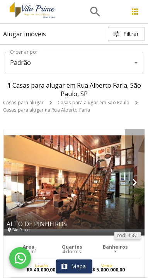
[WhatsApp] (20, 258)
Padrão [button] (20, 62)
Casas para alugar (23, 102)
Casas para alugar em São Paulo (93, 102)
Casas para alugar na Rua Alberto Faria (46, 110)
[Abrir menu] (135, 11)
